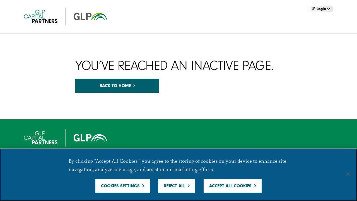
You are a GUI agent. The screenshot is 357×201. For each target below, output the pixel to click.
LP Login (321, 8)
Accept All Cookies (230, 185)
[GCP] (71, 16)
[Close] (348, 174)
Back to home (117, 85)
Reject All (174, 185)
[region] (178, 174)
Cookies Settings (120, 185)
